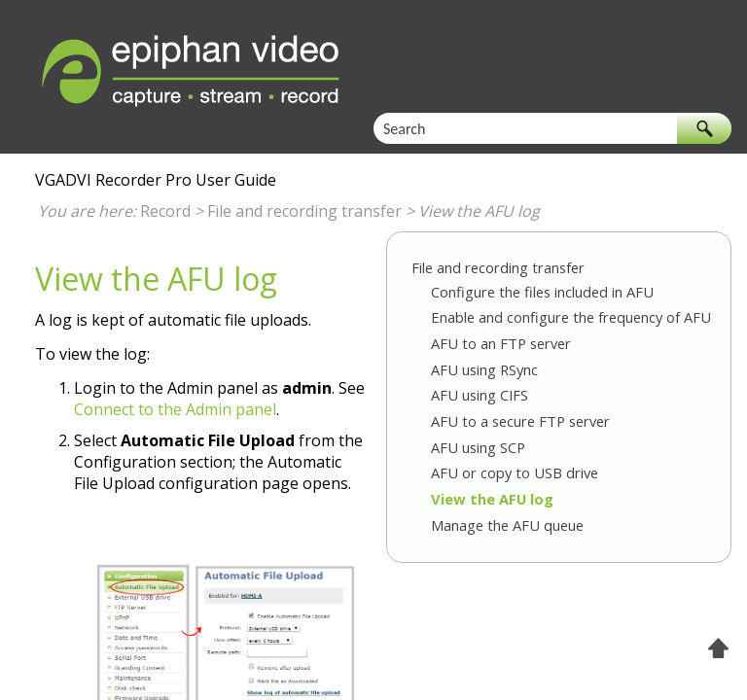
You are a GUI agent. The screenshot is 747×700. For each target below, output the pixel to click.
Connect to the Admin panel (175, 409)
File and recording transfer (304, 211)
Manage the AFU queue (507, 525)
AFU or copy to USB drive (514, 472)
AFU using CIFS (479, 394)
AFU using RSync (484, 369)
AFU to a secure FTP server (520, 421)
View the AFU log (492, 498)
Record (165, 211)
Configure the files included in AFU (542, 291)
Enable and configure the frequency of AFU (571, 317)
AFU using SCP (478, 447)
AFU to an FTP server (501, 343)
